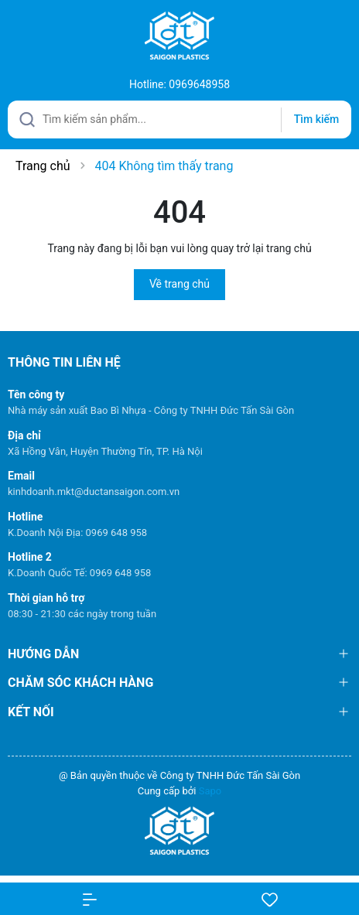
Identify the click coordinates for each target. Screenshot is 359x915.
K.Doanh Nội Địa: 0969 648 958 (77, 532)
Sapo (210, 791)
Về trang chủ (179, 284)
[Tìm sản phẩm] (179, 119)
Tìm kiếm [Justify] (316, 119)
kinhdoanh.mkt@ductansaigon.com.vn (94, 491)
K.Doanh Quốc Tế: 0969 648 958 (79, 573)
